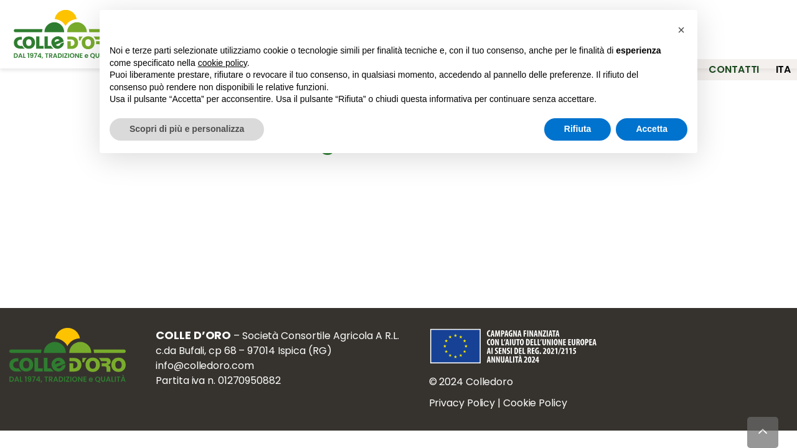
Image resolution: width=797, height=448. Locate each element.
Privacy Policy (469, 409)
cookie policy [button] (222, 63)
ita (783, 60)
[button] (681, 30)
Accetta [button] (651, 129)
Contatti (726, 60)
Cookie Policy (543, 409)
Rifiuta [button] (578, 129)
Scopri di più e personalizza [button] (187, 129)
